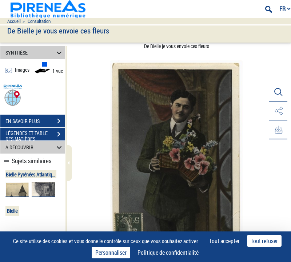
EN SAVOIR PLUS (35, 121)
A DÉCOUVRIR (34, 147)
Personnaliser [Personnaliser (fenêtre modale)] (111, 253)
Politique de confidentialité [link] (168, 253)
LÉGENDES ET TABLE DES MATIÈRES (35, 135)
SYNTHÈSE (34, 52)
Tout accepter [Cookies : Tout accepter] (224, 241)
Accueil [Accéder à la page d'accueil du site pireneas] (14, 21)
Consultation (39, 21)
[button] (13, 97)
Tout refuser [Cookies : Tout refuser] (264, 241)
